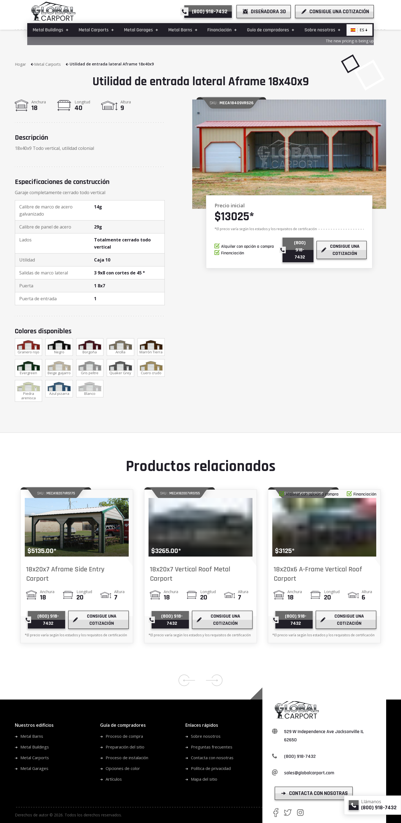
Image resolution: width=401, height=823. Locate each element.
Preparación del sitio (125, 747)
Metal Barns (31, 736)
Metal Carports (51, 64)
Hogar (24, 64)
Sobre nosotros (206, 736)
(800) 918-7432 (300, 756)
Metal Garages (34, 768)
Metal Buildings (34, 747)
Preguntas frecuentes (211, 747)
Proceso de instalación (127, 757)
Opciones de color (123, 768)
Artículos (114, 779)
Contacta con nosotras (212, 757)
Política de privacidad (211, 768)
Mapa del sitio (204, 779)
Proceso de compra (124, 736)
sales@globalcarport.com (309, 773)
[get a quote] (334, 11)
